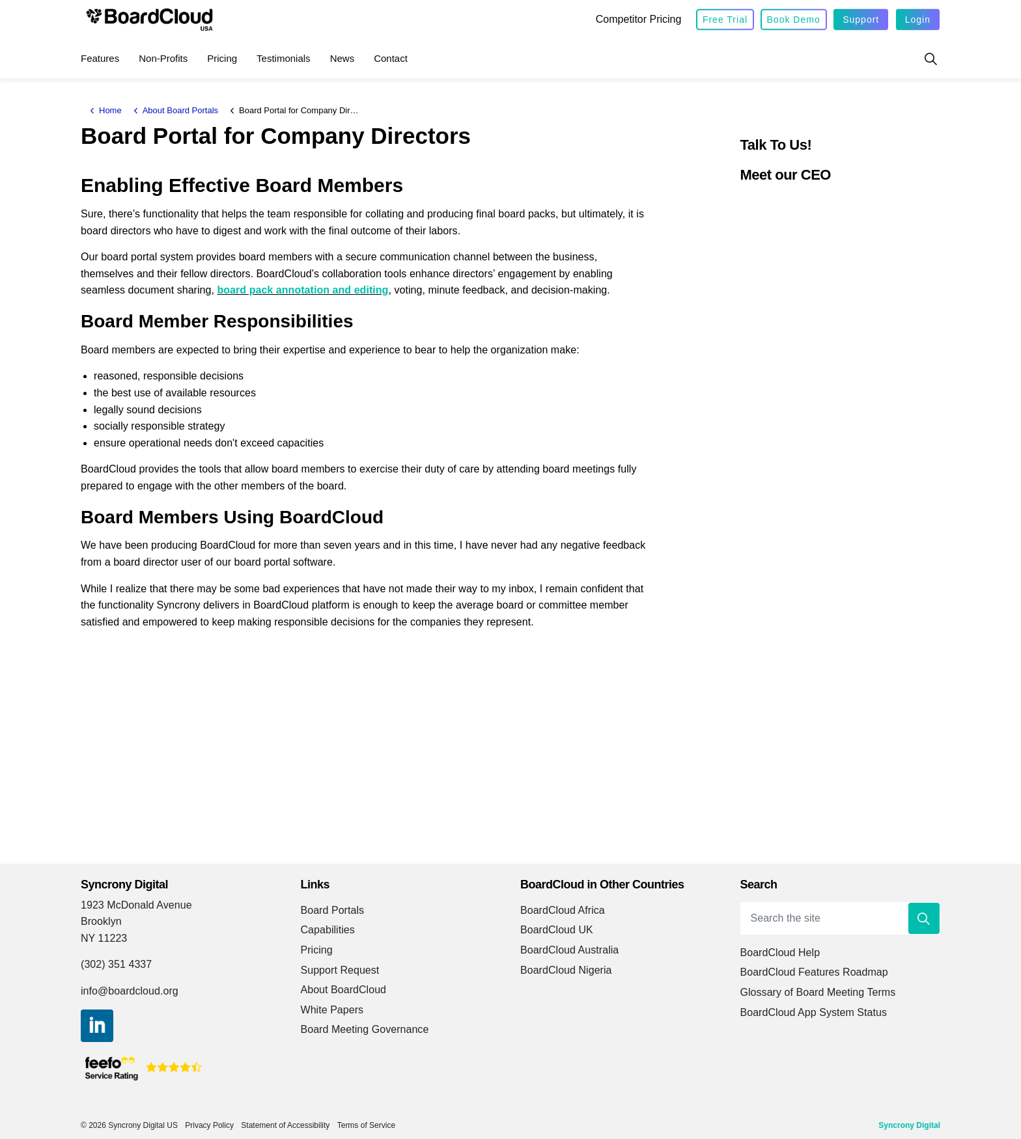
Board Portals (333, 910)
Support (860, 20)
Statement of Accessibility (285, 1125)
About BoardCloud (344, 989)
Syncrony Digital (909, 1125)
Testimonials (284, 58)
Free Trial (725, 19)
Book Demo (794, 19)
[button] (924, 918)
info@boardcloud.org (129, 990)
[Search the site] (840, 918)
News (342, 58)
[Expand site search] (930, 58)
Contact (391, 58)
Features (100, 58)
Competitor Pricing (639, 19)
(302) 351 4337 (116, 964)
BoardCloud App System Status (814, 1012)
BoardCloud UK (556, 929)
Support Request (340, 970)
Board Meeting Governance (365, 1029)
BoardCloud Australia (569, 949)
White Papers (332, 1009)
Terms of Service (366, 1125)
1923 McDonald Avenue (139, 905)
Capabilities (328, 929)
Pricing (222, 58)
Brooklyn (101, 921)
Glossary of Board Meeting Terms (818, 992)
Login (918, 20)
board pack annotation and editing (302, 289)
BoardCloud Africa (562, 910)
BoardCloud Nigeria (566, 970)
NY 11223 (104, 938)
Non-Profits (163, 58)
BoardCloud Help (780, 952)
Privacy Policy (209, 1125)
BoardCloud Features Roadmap (814, 972)
